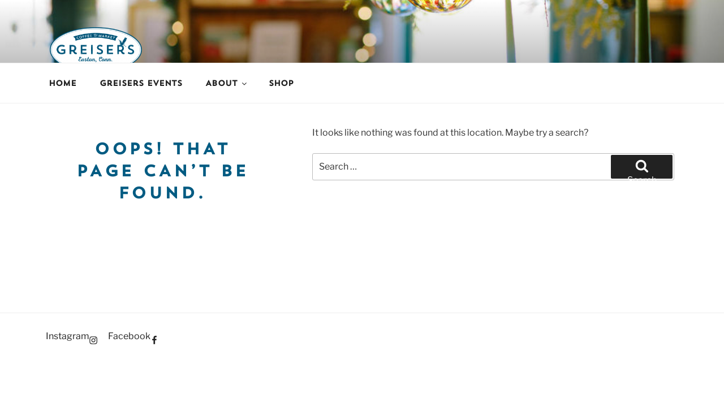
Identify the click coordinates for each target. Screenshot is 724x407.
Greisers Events (141, 83)
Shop (281, 83)
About (226, 83)
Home (62, 83)
